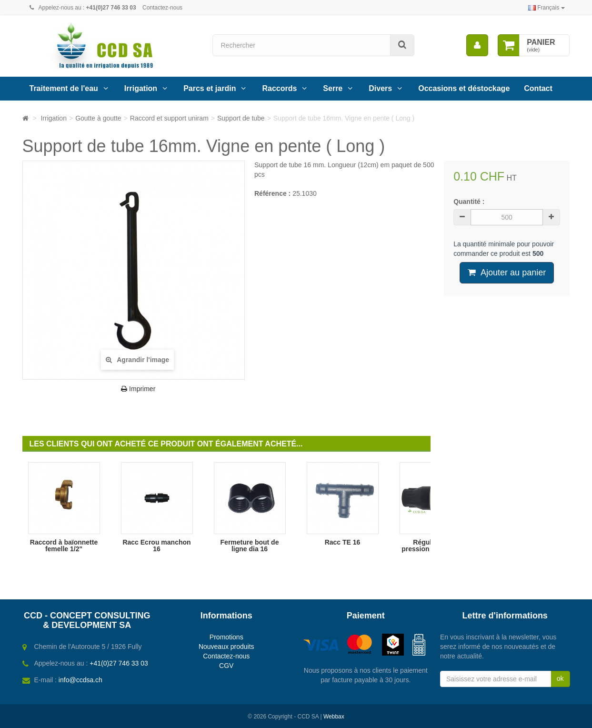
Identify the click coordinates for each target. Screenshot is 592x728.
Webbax (333, 716)
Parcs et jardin (209, 88)
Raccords (279, 88)
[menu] (477, 45)
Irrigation (140, 88)
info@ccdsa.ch (80, 680)
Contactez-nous (162, 7)
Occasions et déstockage (464, 88)
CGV (226, 665)
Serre (332, 88)
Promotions (226, 637)
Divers (380, 88)
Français (546, 7)
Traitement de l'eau (64, 88)
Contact (538, 88)
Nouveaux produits (226, 646)
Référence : (272, 193)
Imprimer (138, 388)
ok (560, 678)
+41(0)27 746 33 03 (119, 663)
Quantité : (468, 201)
